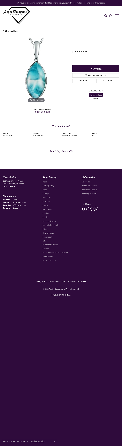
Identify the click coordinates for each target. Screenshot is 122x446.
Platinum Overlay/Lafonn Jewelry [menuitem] (55, 252)
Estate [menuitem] (44, 229)
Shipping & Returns (90, 193)
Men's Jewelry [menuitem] (47, 209)
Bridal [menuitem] (44, 182)
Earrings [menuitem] (45, 193)
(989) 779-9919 (42, 112)
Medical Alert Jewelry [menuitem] (50, 225)
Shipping (84, 81)
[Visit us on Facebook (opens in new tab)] (84, 209)
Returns (108, 81)
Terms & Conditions (57, 281)
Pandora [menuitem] (45, 213)
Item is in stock (96, 95)
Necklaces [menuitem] (46, 197)
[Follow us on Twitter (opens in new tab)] (96, 209)
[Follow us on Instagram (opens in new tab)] (90, 209)
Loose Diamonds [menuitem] (49, 260)
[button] (106, 16)
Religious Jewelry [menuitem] (49, 221)
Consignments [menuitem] (48, 233)
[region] (36, 70)
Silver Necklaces (11, 31)
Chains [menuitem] (45, 205)
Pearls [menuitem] (44, 217)
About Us (86, 182)
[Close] (118, 3)
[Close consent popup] (54, 441)
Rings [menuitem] (44, 190)
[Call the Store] (9, 186)
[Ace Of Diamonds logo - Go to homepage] (16, 16)
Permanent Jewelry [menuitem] (50, 245)
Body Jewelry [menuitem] (47, 256)
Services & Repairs (89, 190)
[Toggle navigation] (117, 16)
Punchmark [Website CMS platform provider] (66, 295)
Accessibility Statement (77, 281)
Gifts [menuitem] (44, 241)
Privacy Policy (41, 281)
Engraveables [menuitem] (47, 237)
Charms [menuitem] (45, 249)
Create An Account (89, 186)
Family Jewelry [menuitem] (48, 186)
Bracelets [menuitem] (46, 201)
